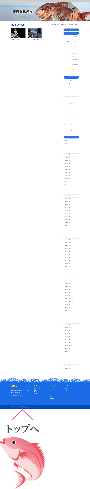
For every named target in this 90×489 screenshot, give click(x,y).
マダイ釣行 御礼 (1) (69, 103)
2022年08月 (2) (68, 219)
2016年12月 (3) (68, 351)
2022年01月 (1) (68, 231)
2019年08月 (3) (68, 292)
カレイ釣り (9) (68, 80)
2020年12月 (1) (68, 251)
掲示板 (35, 393)
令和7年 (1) (67, 106)
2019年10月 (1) (68, 286)
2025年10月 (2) (68, 146)
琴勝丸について (55, 24)
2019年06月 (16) (69, 298)
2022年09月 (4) (68, 216)
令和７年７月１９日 (70, 69)
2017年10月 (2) (68, 330)
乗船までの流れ (38, 390)
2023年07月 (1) (68, 198)
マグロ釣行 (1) (68, 94)
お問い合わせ (17, 395)
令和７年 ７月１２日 (70, 72)
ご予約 (76, 24)
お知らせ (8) (67, 83)
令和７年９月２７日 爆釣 (71, 53)
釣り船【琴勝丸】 (18, 25)
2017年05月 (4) (68, 345)
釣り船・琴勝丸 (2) (69, 130)
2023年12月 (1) (68, 187)
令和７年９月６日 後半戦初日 (71, 65)
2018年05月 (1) (68, 321)
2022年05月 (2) (68, 228)
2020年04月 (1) (68, 275)
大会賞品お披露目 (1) (70, 115)
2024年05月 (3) (68, 184)
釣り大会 (36, 391)
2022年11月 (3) (68, 213)
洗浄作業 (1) (67, 121)
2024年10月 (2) (68, 169)
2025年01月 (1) (68, 160)
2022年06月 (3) (68, 225)
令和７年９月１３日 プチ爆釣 (71, 60)
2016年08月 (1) (68, 360)
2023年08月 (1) (68, 195)
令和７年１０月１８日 (70, 49)
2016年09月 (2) (68, 357)
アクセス (71, 24)
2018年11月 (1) (68, 307)
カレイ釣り (52, 390)
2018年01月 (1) (68, 324)
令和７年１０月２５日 (70, 46)
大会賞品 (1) (67, 112)
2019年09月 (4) (68, 289)
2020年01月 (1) (68, 278)
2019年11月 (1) (68, 283)
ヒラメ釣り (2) (68, 86)
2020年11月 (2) (68, 254)
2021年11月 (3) (68, 234)
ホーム (49, 24)
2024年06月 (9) (68, 181)
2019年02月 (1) (68, 304)
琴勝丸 (19, 406)
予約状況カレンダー (70, 390)
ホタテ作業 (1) (68, 92)
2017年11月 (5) (68, 327)
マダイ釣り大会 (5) (69, 100)
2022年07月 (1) (68, 222)
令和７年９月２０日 (69, 56)
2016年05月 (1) (68, 368)
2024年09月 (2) (68, 172)
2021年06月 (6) (68, 242)
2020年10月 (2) (68, 257)
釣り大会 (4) (67, 127)
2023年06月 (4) (68, 201)
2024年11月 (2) (68, 166)
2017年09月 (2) (68, 333)
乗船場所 (52, 398)
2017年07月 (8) (68, 339)
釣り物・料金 (64, 24)
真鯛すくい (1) (68, 124)
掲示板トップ (68, 29)
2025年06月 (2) (68, 154)
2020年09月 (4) (68, 260)
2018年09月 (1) (68, 310)
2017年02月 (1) (68, 348)
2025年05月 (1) (68, 157)
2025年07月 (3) (68, 151)
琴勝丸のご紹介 (38, 388)
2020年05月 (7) (68, 272)
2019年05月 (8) (68, 301)
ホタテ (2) (67, 89)
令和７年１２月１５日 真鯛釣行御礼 (71, 37)
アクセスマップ (53, 396)
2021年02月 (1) (68, 248)
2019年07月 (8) (68, 295)
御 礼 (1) (67, 118)
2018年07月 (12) (69, 316)
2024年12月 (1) (68, 163)
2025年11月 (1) (68, 143)
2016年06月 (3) (68, 365)
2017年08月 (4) (68, 336)
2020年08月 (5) (68, 263)
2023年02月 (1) (68, 207)
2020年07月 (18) (69, 266)
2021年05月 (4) (68, 245)
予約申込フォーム (69, 388)
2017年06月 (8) (68, 342)
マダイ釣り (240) (69, 97)
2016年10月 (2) (68, 354)
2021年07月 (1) (68, 239)
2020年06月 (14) (69, 269)
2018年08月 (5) (68, 313)
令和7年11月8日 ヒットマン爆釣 (71, 42)
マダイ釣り (52, 388)
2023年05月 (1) (68, 204)
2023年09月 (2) (68, 193)
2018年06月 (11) (69, 319)
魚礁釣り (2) (67, 133)
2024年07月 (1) (68, 178)
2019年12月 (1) (68, 280)
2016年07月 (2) (68, 362)
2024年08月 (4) (68, 175)
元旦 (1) (66, 109)
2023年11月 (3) (68, 190)
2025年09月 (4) (68, 149)
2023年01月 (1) (68, 210)
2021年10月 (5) (68, 237)
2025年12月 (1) (68, 140)
